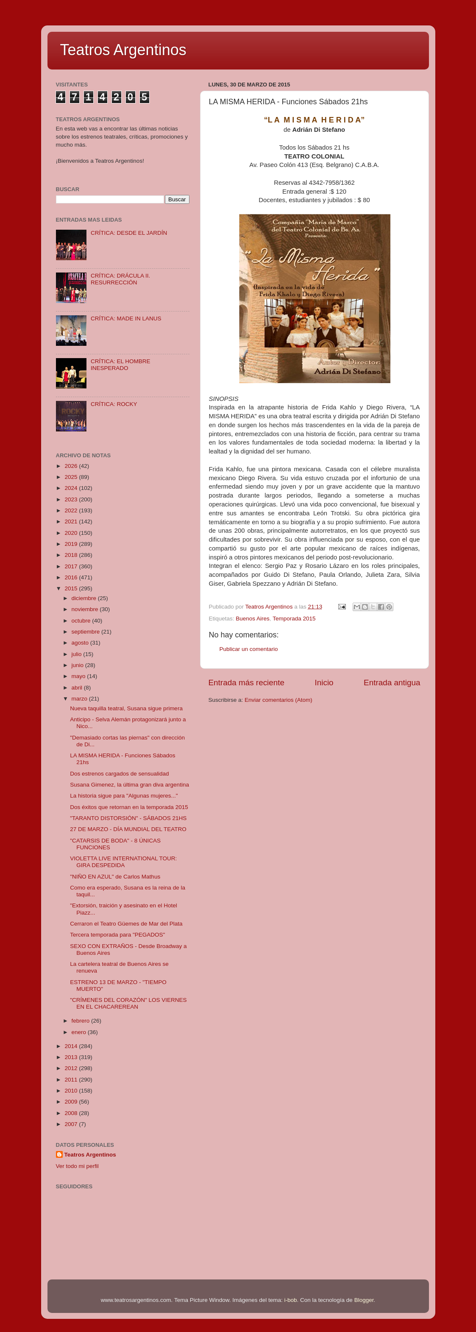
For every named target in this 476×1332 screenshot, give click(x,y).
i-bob (290, 1300)
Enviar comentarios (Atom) (278, 700)
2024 (71, 488)
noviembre (86, 609)
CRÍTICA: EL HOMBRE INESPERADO (120, 364)
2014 (71, 1046)
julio (78, 654)
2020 (71, 533)
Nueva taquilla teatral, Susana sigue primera (126, 708)
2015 (71, 588)
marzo (80, 698)
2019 (71, 544)
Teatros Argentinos (123, 49)
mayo (79, 676)
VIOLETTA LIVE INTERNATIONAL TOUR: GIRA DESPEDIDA (123, 861)
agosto (81, 643)
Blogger (364, 1300)
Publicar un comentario (249, 649)
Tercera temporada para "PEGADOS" (117, 935)
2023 (71, 499)
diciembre (85, 598)
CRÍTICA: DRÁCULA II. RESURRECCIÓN (120, 279)
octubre (82, 620)
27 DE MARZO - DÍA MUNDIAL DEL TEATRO (128, 829)
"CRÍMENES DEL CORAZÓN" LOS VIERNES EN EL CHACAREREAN (128, 1003)
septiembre (87, 631)
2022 (71, 510)
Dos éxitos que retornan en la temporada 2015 (129, 807)
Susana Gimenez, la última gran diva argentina (129, 784)
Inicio (324, 682)
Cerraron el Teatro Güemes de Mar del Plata (126, 923)
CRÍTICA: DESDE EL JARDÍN (129, 233)
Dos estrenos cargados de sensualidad (119, 773)
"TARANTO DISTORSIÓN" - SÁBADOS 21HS (128, 818)
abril (78, 687)
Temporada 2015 (294, 618)
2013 (71, 1057)
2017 (71, 566)
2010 (71, 1090)
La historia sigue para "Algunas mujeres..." (124, 796)
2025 (71, 477)
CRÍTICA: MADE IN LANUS (126, 318)
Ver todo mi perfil (77, 1166)
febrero (82, 1021)
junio (78, 665)
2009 (71, 1101)
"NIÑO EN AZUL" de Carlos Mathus (115, 876)
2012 (71, 1068)
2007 (71, 1124)
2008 (71, 1113)
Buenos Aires (253, 618)
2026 (71, 466)
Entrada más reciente (247, 682)
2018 (71, 555)
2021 (71, 521)
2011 (71, 1079)
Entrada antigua (392, 682)
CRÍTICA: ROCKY (114, 404)
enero (80, 1032)
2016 (71, 577)
